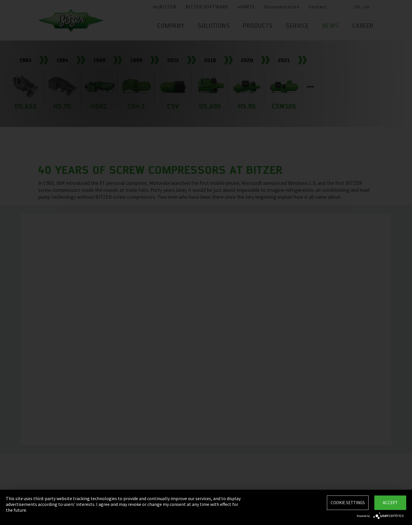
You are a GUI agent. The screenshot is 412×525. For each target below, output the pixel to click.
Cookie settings (348, 502)
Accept (390, 502)
